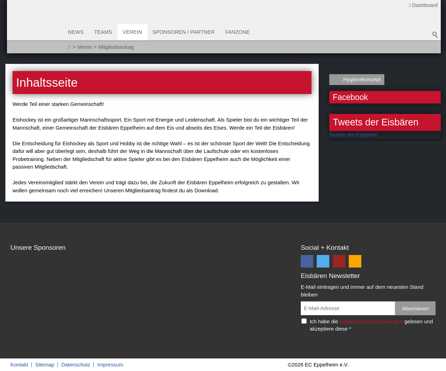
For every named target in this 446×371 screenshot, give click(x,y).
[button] (307, 261)
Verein (132, 32)
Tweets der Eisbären (353, 135)
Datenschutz (75, 365)
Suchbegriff (435, 34)
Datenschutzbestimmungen (371, 321)
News (76, 32)
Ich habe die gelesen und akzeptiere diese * (371, 325)
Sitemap (44, 365)
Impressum (110, 365)
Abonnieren (415, 308)
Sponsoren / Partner (184, 32)
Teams (103, 32)
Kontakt (19, 365)
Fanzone (237, 32)
